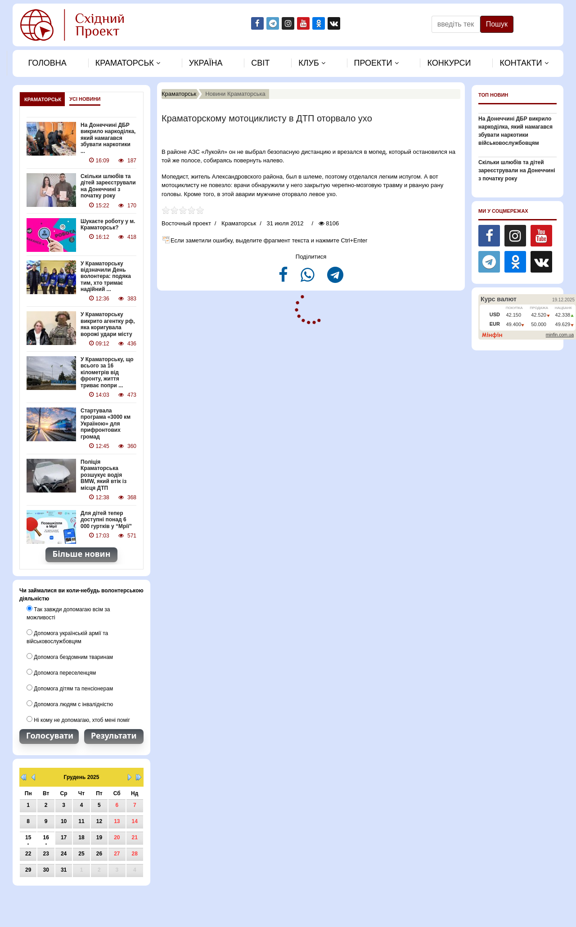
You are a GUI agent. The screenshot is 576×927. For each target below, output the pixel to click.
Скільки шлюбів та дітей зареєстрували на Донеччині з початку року (108, 186)
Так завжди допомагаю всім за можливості (68, 613)
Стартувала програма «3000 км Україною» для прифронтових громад (105, 424)
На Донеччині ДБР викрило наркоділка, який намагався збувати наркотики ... (108, 138)
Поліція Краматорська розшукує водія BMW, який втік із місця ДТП (103, 475)
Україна (206, 62)
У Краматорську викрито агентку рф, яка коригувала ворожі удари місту (108, 324)
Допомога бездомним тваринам (70, 656)
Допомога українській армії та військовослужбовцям (67, 637)
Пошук (497, 24)
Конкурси (449, 62)
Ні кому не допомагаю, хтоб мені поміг (78, 719)
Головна (47, 62)
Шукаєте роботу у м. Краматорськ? (108, 224)
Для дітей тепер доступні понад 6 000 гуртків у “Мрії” (106, 519)
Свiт (260, 62)
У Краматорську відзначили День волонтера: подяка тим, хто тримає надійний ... (106, 276)
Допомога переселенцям (61, 672)
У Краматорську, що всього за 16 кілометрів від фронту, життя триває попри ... (107, 372)
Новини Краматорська (235, 93)
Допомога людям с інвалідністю (70, 704)
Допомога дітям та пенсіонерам (70, 688)
